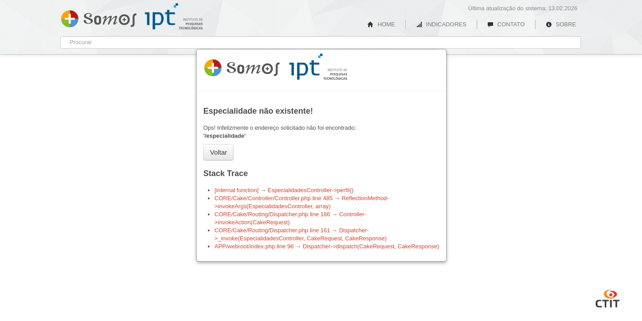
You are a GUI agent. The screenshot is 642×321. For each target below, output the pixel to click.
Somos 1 (241, 66)
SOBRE (561, 24)
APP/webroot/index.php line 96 (254, 246)
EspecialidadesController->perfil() (311, 190)
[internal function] (236, 190)
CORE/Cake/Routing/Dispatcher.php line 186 (272, 214)
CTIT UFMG (608, 297)
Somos (98, 16)
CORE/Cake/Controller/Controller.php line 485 (273, 198)
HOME (381, 24)
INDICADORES (441, 24)
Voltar (218, 152)
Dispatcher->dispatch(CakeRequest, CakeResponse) (371, 246)
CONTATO (506, 24)
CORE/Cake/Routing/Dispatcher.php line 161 (272, 230)
